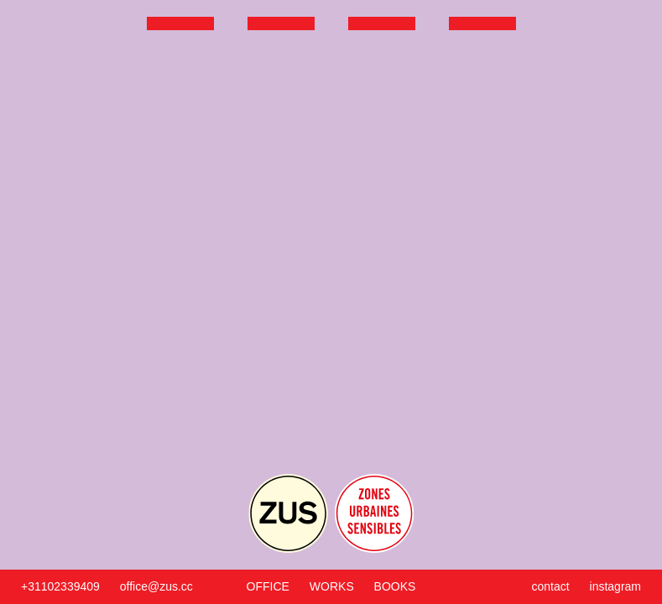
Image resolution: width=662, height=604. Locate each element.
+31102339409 (60, 586)
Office (268, 586)
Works (332, 586)
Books (395, 586)
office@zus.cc (156, 586)
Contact (551, 586)
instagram (615, 586)
